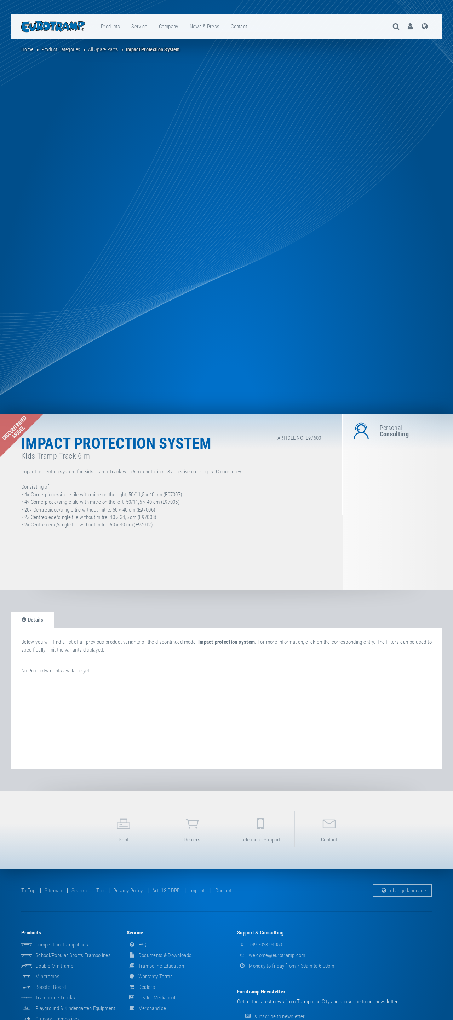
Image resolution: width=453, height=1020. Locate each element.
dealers (192, 829)
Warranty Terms (150, 976)
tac (100, 890)
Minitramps (47, 976)
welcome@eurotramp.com (271, 955)
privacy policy (128, 890)
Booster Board (50, 987)
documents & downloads (159, 955)
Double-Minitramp (54, 966)
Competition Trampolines (61, 945)
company (168, 26)
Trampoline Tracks (55, 998)
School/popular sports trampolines (73, 955)
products (110, 26)
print (123, 829)
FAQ (137, 945)
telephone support (260, 829)
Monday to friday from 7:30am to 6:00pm (285, 966)
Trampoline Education (155, 966)
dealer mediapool (151, 998)
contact (239, 26)
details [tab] (32, 620)
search (79, 890)
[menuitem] (111, 26)
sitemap (53, 890)
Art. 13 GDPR (166, 890)
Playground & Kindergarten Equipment (75, 1008)
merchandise (146, 1008)
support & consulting (260, 932)
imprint (197, 890)
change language (402, 890)
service (139, 26)
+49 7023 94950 (259, 945)
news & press (205, 26)
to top (28, 890)
